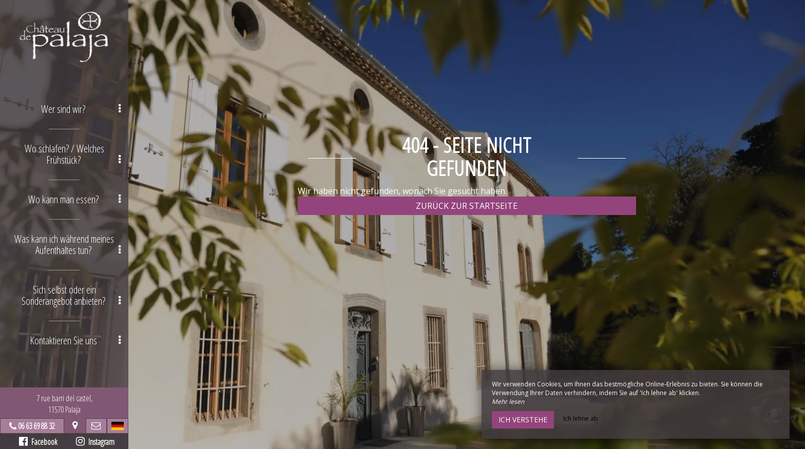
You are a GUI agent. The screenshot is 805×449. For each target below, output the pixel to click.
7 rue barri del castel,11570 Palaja (64, 404)
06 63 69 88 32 (36, 426)
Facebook (38, 441)
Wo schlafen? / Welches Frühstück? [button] (73, 154)
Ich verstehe (523, 419)
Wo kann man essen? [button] (74, 199)
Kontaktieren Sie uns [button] (75, 340)
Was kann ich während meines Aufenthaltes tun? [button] (67, 244)
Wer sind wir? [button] (81, 109)
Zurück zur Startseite (467, 205)
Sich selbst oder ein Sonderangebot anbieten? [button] (71, 295)
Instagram (95, 441)
